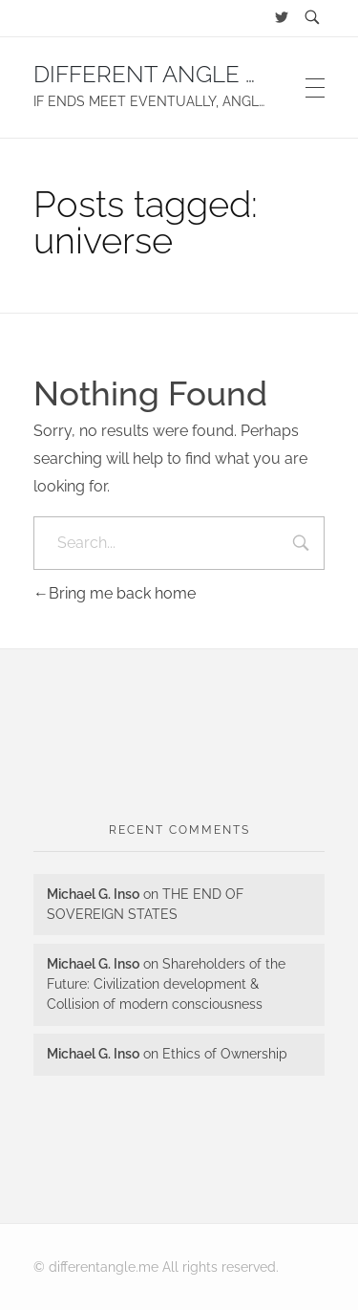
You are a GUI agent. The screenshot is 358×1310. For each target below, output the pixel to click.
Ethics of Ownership (224, 1053)
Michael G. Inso (93, 894)
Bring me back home (114, 593)
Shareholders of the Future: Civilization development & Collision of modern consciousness (166, 984)
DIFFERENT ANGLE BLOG (169, 74)
